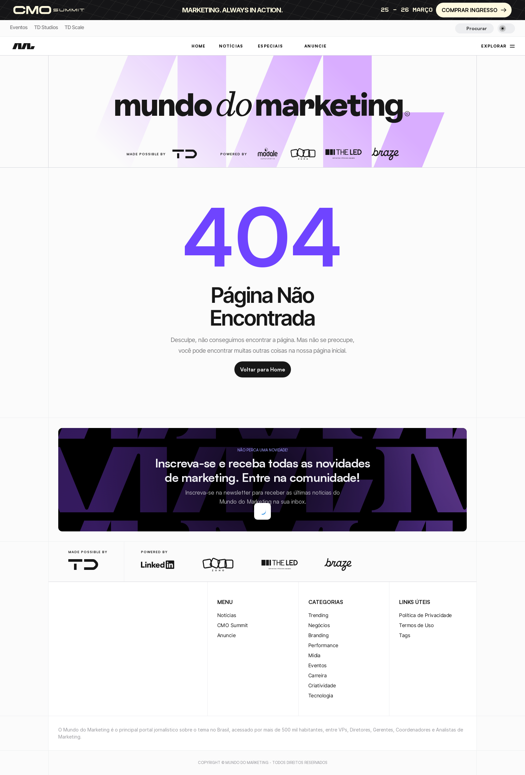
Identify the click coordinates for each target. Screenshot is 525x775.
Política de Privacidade (425, 615)
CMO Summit (232, 625)
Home (199, 46)
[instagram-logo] (62, 603)
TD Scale (74, 27)
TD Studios (46, 27)
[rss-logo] (105, 603)
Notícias (226, 615)
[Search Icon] (474, 28)
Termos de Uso (416, 625)
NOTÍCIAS (231, 46)
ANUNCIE (315, 46)
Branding (318, 635)
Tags (404, 635)
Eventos (18, 27)
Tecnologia (320, 695)
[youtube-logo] (94, 603)
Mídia (314, 655)
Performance (323, 645)
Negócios (319, 625)
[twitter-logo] (73, 603)
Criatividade (322, 685)
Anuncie (226, 635)
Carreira (317, 675)
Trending (318, 615)
